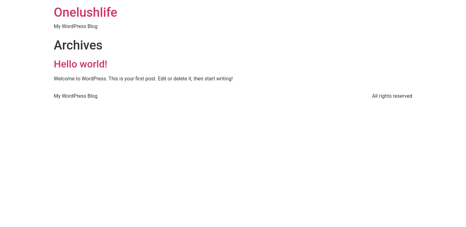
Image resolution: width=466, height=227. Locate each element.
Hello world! (80, 64)
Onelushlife (85, 12)
